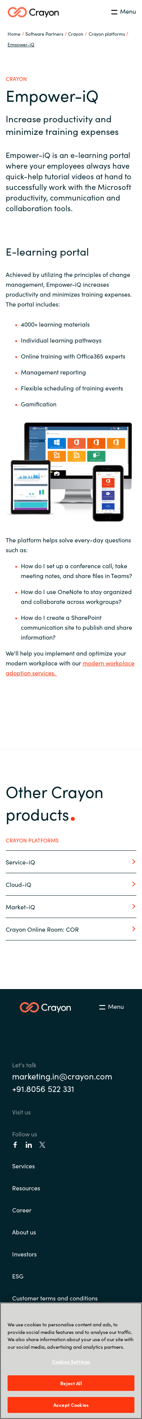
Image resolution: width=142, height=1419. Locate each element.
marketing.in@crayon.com (62, 1076)
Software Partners (44, 33)
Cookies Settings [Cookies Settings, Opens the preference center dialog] (71, 1361)
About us (24, 1232)
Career (21, 1210)
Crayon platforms (107, 33)
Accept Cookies (71, 1404)
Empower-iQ (21, 44)
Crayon (75, 33)
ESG (17, 1276)
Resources (26, 1188)
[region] (71, 1360)
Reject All (70, 1383)
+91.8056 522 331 (43, 1088)
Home (14, 33)
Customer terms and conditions (55, 1298)
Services (23, 1165)
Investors (24, 1254)
